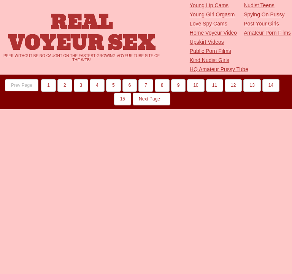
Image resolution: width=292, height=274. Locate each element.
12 (233, 85)
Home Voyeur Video (213, 33)
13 (251, 85)
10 (195, 85)
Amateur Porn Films (267, 33)
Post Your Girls (261, 24)
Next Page (151, 99)
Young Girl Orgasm (212, 14)
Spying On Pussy (264, 14)
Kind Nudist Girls (209, 60)
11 (214, 85)
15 (122, 99)
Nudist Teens (259, 5)
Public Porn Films (210, 51)
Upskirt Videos (207, 42)
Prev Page (21, 85)
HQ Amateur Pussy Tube (219, 69)
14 (270, 85)
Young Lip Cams (209, 5)
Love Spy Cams (208, 24)
